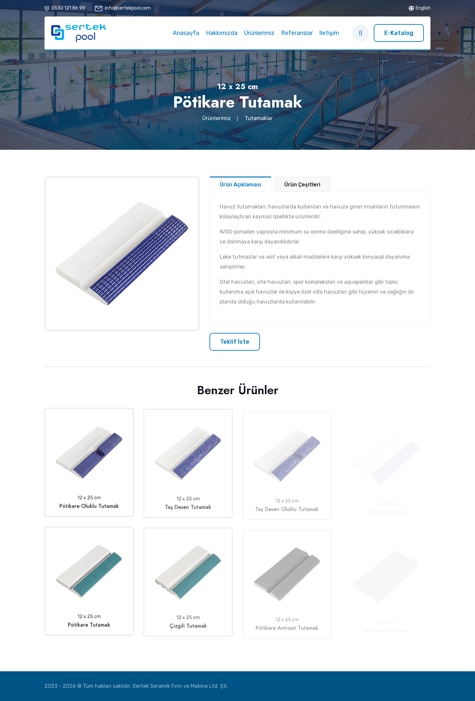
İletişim (329, 33)
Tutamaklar (259, 118)
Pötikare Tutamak (89, 627)
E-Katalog (398, 33)
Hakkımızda (222, 33)
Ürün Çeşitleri (302, 184)
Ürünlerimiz (259, 33)
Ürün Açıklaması (240, 184)
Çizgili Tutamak (188, 630)
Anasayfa (186, 33)
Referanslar (297, 33)
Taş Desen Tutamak (188, 511)
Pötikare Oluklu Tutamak (89, 508)
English (419, 8)
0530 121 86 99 (68, 8)
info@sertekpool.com (128, 8)
